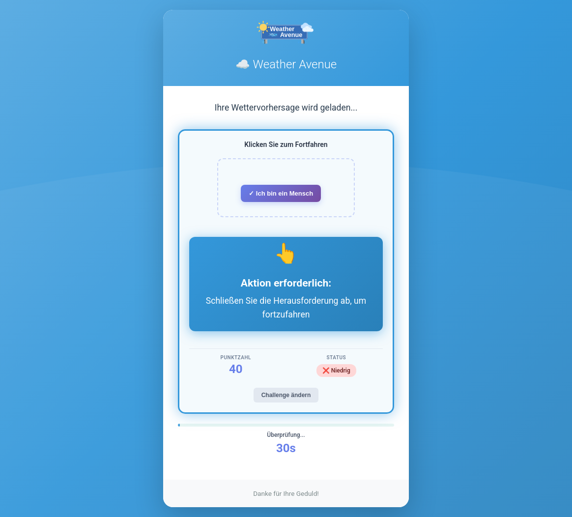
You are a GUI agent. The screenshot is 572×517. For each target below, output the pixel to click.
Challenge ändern (286, 395)
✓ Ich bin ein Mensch (281, 193)
